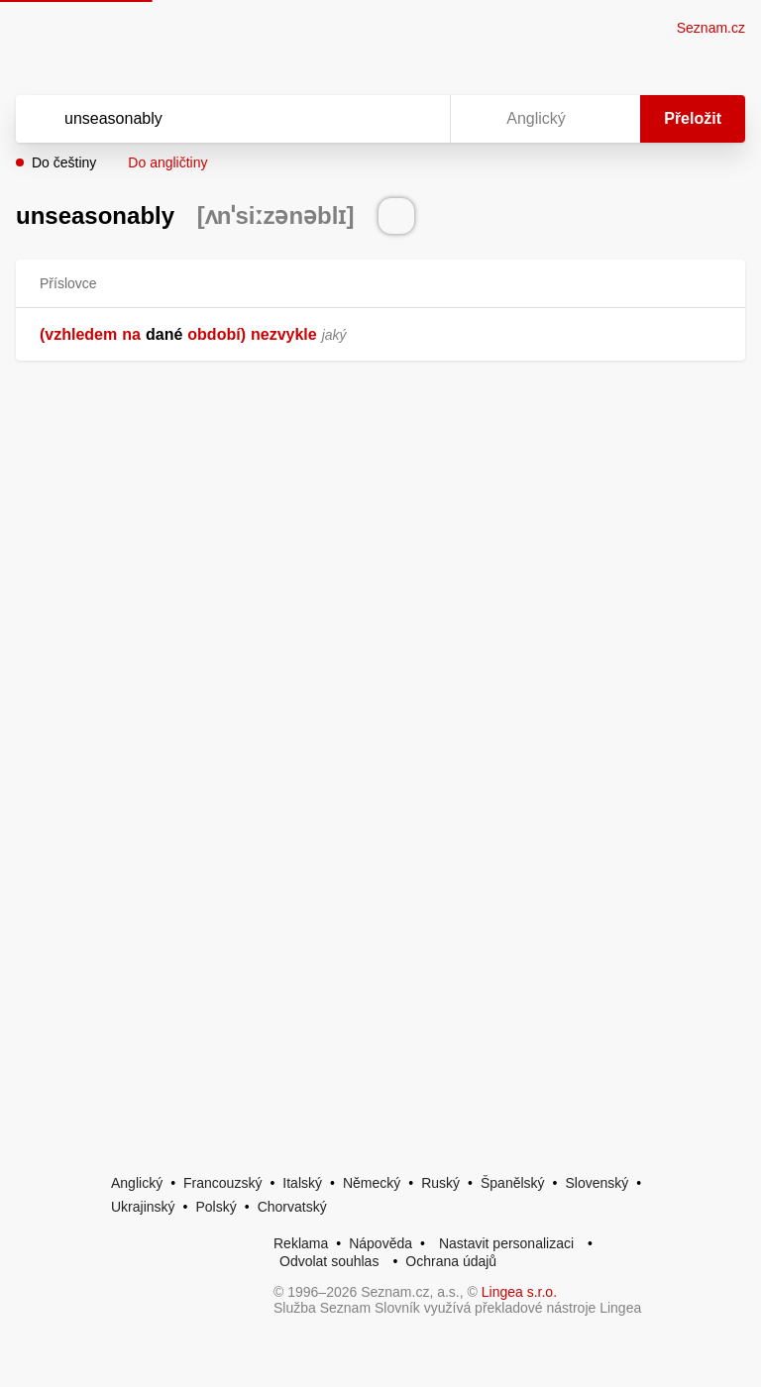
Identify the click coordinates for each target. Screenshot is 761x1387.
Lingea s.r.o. (519, 1292)
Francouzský (222, 1183)
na (131, 334)
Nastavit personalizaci (506, 1243)
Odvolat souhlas (329, 1261)
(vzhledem (78, 334)
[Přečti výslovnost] (396, 216)
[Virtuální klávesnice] (416, 119)
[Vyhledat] (207, 119)
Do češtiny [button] (64, 162)
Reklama (300, 1243)
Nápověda (380, 1243)
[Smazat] (372, 119)
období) (216, 334)
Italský (302, 1183)
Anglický (137, 1183)
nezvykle (284, 334)
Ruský (440, 1183)
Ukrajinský (143, 1207)
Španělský (513, 1183)
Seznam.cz (711, 28)
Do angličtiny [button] (167, 162)
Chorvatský (292, 1207)
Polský (215, 1207)
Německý (371, 1183)
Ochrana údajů (450, 1261)
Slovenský (596, 1183)
